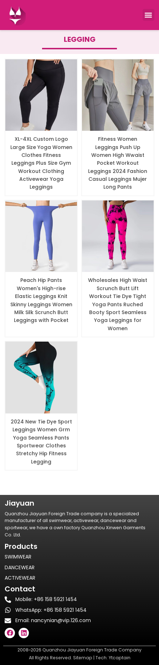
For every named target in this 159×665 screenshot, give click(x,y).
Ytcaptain (119, 658)
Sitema (81, 658)
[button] (148, 15)
